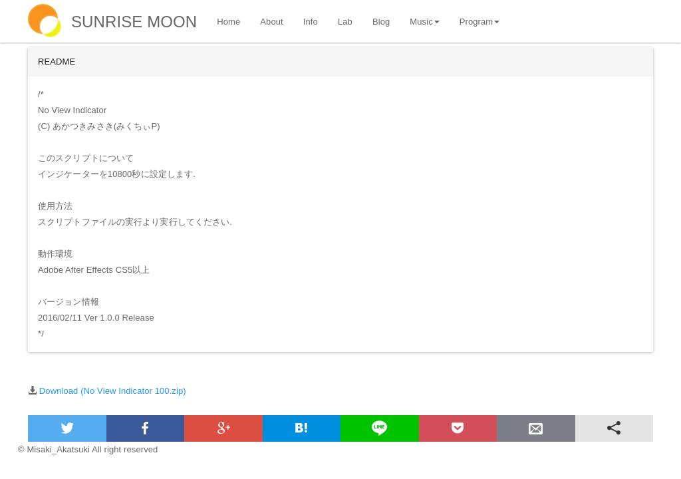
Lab (345, 22)
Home (228, 22)
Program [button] (480, 22)
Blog (381, 22)
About (271, 22)
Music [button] (424, 22)
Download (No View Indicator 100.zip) (112, 391)
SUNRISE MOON (134, 22)
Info (310, 22)
